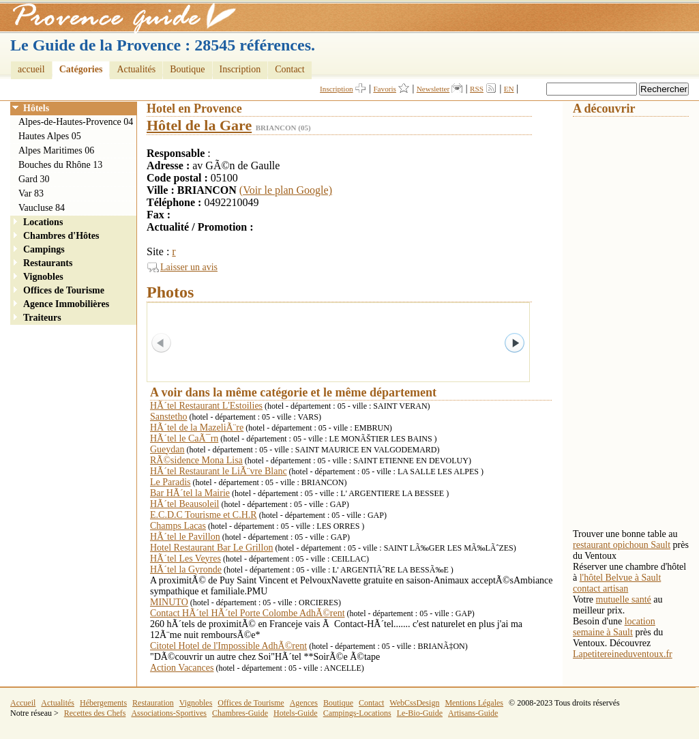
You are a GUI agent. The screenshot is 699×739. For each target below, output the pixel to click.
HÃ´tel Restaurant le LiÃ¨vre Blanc (218, 471)
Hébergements (103, 703)
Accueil (22, 703)
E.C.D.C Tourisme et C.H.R (203, 515)
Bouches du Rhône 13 (60, 165)
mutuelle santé (623, 599)
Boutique (187, 69)
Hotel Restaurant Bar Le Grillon (211, 547)
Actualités (136, 69)
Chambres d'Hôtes (61, 236)
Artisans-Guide (473, 713)
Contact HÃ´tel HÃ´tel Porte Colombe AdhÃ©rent (247, 613)
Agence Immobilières (66, 304)
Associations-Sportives (169, 713)
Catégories (81, 69)
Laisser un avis (189, 267)
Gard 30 (34, 179)
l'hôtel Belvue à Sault (620, 578)
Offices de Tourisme (63, 290)
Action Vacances (181, 668)
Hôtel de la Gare (199, 125)
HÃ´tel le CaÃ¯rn (184, 438)
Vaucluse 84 (41, 208)
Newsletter (433, 89)
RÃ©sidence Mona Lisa (196, 460)
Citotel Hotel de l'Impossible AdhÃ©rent (228, 646)
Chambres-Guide (240, 713)
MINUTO (169, 602)
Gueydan (167, 449)
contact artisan (600, 588)
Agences (304, 703)
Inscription (240, 69)
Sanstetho (168, 416)
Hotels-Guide (295, 713)
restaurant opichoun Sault (621, 545)
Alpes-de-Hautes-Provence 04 (75, 122)
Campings (44, 249)
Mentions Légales (474, 703)
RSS (477, 89)
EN (509, 89)
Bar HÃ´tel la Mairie (190, 493)
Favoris (384, 89)
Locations (43, 222)
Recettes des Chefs (95, 713)
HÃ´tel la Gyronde (186, 569)
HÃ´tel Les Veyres (185, 558)
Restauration (153, 703)
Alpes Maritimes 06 (56, 150)
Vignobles (43, 277)
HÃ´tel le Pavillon (185, 537)
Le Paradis (170, 482)
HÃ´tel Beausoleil (184, 504)
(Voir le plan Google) (285, 190)
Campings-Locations (357, 713)
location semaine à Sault (614, 626)
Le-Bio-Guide (420, 713)
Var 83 (31, 193)
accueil (31, 69)
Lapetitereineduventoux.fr (622, 654)
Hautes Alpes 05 (49, 136)
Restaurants (47, 263)
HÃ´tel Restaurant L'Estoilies (206, 406)
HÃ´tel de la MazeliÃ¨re (196, 427)
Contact (290, 69)
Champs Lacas (178, 526)
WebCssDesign (414, 703)
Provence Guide (119, 17)
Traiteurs (42, 318)
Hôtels (36, 108)
